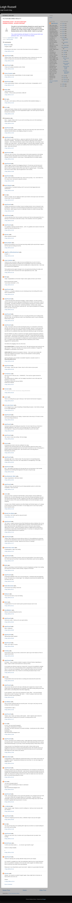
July (64, 52)
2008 (63, 84)
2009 (63, 37)
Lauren (6, 397)
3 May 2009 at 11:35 (9, 508)
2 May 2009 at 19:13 (9, 238)
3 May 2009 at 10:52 (9, 480)
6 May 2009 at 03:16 (9, 801)
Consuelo (6, 388)
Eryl (5, 194)
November (65, 42)
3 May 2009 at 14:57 (9, 560)
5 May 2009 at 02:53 (9, 680)
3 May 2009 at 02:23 (9, 309)
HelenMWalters (7, 610)
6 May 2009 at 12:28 (9, 829)
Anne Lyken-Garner (9, 405)
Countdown (65, 61)
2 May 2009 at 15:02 (9, 159)
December (65, 39)
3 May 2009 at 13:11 (9, 551)
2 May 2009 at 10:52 (9, 60)
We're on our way (66, 59)
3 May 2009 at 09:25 (9, 452)
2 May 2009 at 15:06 (9, 171)
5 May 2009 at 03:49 (9, 697)
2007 (63, 86)
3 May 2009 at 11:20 (9, 489)
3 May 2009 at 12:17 (9, 543)
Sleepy (6, 89)
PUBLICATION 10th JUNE (66, 67)
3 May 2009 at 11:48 (9, 517)
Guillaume (6, 593)
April (64, 75)
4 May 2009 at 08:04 (9, 622)
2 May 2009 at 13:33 (9, 102)
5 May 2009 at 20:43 (9, 763)
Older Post (42, 890)
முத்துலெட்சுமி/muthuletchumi (11, 252)
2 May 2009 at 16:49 (9, 230)
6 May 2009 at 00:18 (9, 777)
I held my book (9, 39)
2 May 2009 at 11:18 (9, 77)
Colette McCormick (8, 585)
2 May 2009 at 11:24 (9, 85)
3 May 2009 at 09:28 (9, 471)
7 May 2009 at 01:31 (9, 869)
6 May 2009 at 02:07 (9, 789)
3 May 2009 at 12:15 (9, 532)
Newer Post (6, 890)
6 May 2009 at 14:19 (9, 838)
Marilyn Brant (7, 756)
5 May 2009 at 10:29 (9, 709)
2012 (63, 31)
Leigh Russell (8, 6)
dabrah (6, 602)
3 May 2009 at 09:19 (9, 419)
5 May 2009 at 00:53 (9, 656)
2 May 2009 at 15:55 (9, 190)
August (65, 50)
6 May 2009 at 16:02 (9, 852)
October (65, 45)
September (65, 47)
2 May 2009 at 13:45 (9, 113)
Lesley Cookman (8, 260)
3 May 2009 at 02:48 (9, 361)
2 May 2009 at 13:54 (9, 123)
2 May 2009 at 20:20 (9, 247)
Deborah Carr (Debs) (9, 513)
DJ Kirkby (6, 650)
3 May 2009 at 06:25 (9, 392)
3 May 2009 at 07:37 (9, 410)
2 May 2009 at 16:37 (9, 200)
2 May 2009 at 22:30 (9, 255)
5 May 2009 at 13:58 (9, 752)
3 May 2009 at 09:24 (9, 438)
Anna (5, 723)
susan (5, 493)
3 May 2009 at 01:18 (9, 272)
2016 (63, 23)
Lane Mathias (7, 701)
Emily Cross (7, 44)
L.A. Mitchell (7, 806)
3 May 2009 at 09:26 (9, 462)
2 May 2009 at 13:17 (9, 94)
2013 (63, 29)
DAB (5, 276)
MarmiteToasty (7, 843)
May (64, 56)
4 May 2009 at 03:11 (9, 605)
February (65, 79)
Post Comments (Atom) (14, 893)
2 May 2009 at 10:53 (9, 68)
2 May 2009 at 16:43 (9, 211)
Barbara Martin (7, 242)
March (64, 77)
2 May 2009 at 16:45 (9, 220)
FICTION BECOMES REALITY (66, 72)
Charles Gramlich (8, 73)
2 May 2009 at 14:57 (9, 148)
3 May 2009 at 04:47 (9, 384)
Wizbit (5, 565)
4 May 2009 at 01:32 (9, 597)
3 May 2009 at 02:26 (9, 320)
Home (25, 890)
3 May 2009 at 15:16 (9, 570)
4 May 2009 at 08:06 (9, 638)
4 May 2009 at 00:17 (9, 589)
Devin (5, 107)
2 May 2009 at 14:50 (9, 132)
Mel (5, 677)
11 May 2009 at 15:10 (9, 881)
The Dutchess (7, 373)
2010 (63, 35)
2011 (63, 33)
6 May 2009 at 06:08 (9, 819)
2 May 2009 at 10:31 (9, 51)
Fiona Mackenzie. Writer (10, 476)
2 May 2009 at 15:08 (9, 180)
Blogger (44, 899)
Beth (5, 99)
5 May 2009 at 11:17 (9, 719)
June (64, 54)
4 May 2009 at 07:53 (9, 613)
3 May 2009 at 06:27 (9, 400)
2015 (63, 25)
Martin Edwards (8, 185)
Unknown (6, 234)
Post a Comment (8, 884)
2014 (63, 27)
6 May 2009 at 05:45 (9, 811)
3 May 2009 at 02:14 (9, 284)
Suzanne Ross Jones (9, 547)
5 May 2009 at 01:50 (9, 672)
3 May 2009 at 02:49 (9, 369)
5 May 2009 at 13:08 (9, 734)
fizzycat (6, 443)
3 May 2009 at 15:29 (9, 581)
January (65, 81)
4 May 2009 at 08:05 (9, 630)
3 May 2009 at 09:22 (9, 430)
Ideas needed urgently (66, 64)
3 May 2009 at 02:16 (9, 294)
